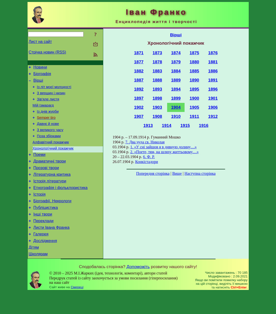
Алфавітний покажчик (51, 152)
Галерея (40, 254)
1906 (213, 107)
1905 (194, 107)
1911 (194, 116)
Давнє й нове (48, 131)
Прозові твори (46, 180)
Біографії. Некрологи (52, 217)
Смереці (77, 309)
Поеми (39, 166)
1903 (157, 107)
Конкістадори (146, 162)
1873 (157, 52)
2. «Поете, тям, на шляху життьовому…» (164, 152)
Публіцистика (45, 224)
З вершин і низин (51, 97)
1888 (157, 80)
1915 (185, 125)
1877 (139, 61)
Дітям (34, 269)
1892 (139, 89)
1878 (157, 61)
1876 (213, 52)
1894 (176, 89)
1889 (176, 80)
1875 (194, 52)
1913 (148, 125)
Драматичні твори (49, 173)
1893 (157, 89)
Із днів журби (48, 117)
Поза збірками (49, 145)
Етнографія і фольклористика (60, 202)
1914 (167, 125)
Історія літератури (49, 195)
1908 (157, 116)
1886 (213, 70)
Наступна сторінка (200, 173)
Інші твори (42, 232)
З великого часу (50, 138)
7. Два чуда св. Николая (145, 142)
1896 (213, 89)
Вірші (38, 83)
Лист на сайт (40, 42)
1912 (213, 116)
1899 (176, 98)
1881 (213, 61)
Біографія (42, 75)
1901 (213, 98)
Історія (39, 210)
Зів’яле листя (48, 104)
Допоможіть (138, 288)
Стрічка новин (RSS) (47, 52)
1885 (194, 70)
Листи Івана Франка (51, 247)
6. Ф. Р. (149, 157)
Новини (40, 68)
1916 (203, 125)
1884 (176, 70)
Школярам (38, 276)
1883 (157, 70)
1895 (194, 89)
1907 (139, 116)
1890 (194, 80)
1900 (194, 98)
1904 (176, 107)
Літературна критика (52, 188)
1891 (213, 80)
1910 (176, 116)
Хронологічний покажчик (53, 159)
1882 (139, 70)
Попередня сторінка (153, 173)
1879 (176, 61)
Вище (177, 173)
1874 (176, 52)
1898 (157, 98)
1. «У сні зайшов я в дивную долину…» (163, 147)
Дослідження (45, 261)
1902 (139, 107)
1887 (139, 80)
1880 (194, 61)
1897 (139, 98)
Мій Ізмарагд (43, 110)
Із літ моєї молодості (54, 90)
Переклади (43, 239)
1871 (139, 52)
